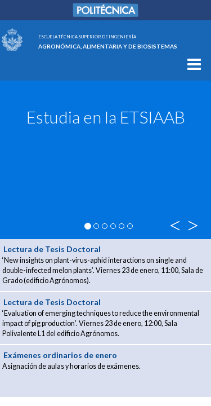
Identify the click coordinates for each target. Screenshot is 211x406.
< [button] (174, 224)
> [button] (191, 224)
